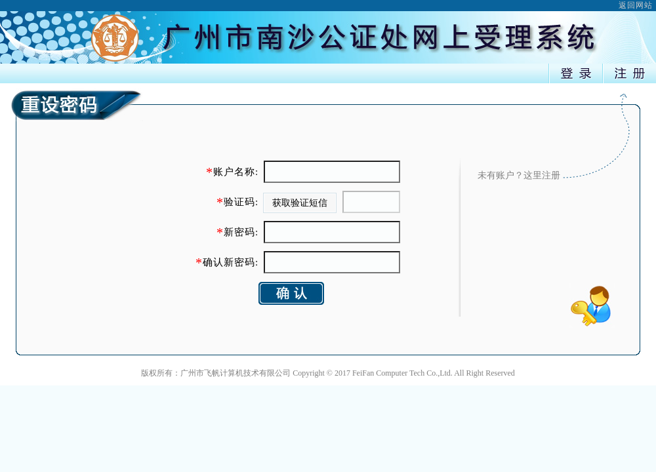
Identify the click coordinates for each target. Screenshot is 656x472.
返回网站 (636, 5)
